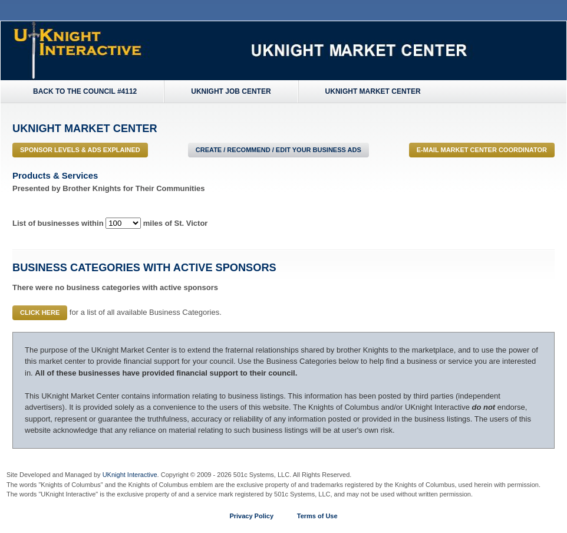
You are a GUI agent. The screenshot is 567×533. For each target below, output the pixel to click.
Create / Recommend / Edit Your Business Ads (278, 149)
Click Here (40, 312)
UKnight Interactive (130, 474)
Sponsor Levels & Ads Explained (80, 149)
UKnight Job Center (231, 91)
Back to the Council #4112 (85, 91)
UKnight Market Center (373, 91)
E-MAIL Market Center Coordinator (482, 149)
